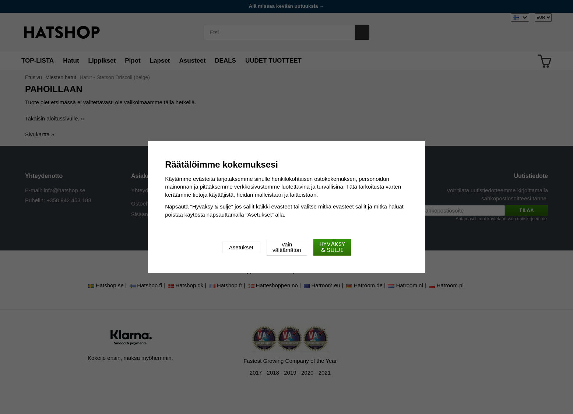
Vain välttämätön (287, 247)
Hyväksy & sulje (332, 247)
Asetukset (241, 247)
